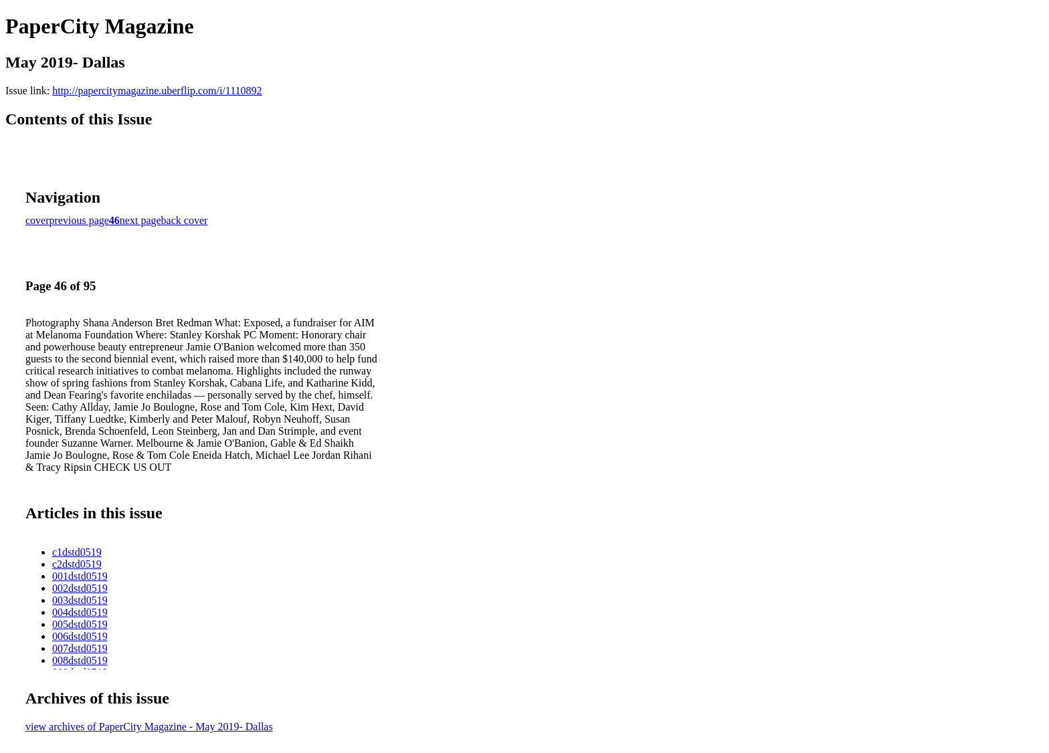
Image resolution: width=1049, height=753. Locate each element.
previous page (79, 220)
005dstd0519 (80, 624)
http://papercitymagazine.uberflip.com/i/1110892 (157, 90)
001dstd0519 (80, 576)
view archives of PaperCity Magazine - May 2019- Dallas (149, 726)
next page (140, 220)
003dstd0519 (80, 600)
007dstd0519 (80, 648)
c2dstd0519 (77, 564)
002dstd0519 (80, 588)
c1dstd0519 (77, 552)
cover (37, 220)
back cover (184, 220)
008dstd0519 (80, 660)
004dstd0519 (80, 612)
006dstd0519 (80, 636)
